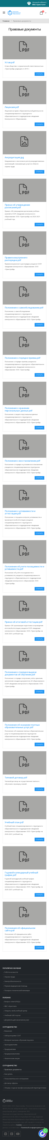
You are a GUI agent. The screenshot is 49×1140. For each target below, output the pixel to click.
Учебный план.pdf (14, 822)
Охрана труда (9, 977)
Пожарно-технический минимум (17, 990)
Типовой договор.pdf (16, 777)
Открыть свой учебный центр (15, 1011)
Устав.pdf (10, 62)
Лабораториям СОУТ (12, 1036)
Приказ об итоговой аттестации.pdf (23, 622)
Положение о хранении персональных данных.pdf (18, 409)
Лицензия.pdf (12, 107)
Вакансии (8, 1031)
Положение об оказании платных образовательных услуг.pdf (22, 726)
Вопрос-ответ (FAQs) (12, 1001)
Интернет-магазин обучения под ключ (19, 1040)
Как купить (8, 1074)
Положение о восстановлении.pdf (22, 460)
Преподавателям (10, 1045)
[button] (5, 13)
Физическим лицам (12, 1058)
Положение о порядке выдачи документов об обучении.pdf (20, 673)
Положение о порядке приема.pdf (22, 357)
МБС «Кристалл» (10, 1006)
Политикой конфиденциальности (33, 1128)
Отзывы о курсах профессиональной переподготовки (25, 1088)
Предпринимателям (12, 1054)
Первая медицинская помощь (15, 986)
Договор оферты (11, 1083)
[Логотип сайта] (14, 12)
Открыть (39, 74)
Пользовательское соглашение (16, 1079)
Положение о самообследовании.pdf (24, 307)
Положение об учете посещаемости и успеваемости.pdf (24, 568)
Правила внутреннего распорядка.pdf (16, 259)
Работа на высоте (11, 972)
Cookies (19, 1125)
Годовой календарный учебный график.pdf (21, 874)
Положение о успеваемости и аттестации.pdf (20, 512)
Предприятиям (10, 1049)
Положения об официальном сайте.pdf (20, 929)
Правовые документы (13, 1069)
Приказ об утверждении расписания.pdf (17, 206)
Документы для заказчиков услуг (16, 1020)
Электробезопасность (12, 981)
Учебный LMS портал (12, 1015)
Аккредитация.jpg (14, 157)
